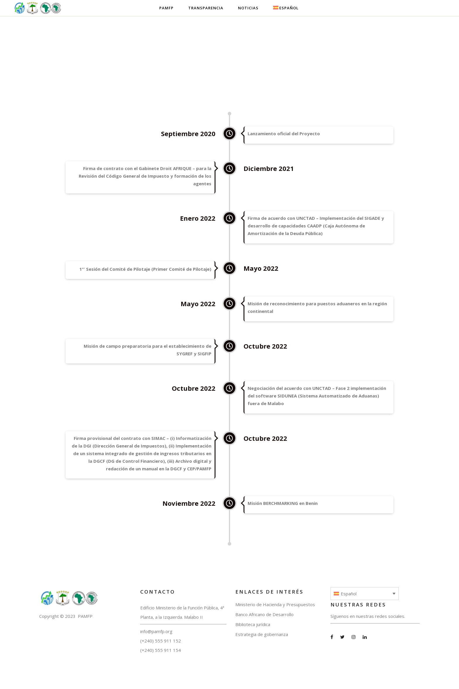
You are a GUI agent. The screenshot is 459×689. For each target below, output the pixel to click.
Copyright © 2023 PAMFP (66, 616)
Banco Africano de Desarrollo (264, 614)
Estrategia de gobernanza (261, 634)
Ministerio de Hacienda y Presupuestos (275, 604)
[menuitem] (364, 593)
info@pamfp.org (156, 631)
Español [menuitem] (349, 594)
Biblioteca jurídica (252, 624)
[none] (364, 593)
